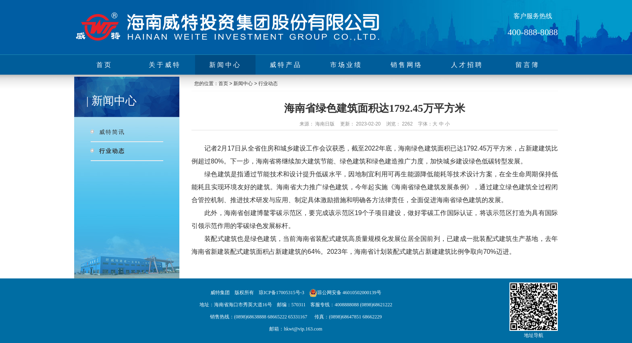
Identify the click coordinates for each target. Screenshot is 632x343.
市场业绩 (346, 64)
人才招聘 (467, 64)
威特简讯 (112, 132)
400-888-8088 (532, 32)
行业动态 (112, 151)
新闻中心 (225, 64)
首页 (104, 64)
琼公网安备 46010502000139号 (349, 292)
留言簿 (528, 64)
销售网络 (407, 64)
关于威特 (165, 64)
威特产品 (286, 64)
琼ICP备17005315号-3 (281, 292)
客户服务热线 (533, 16)
